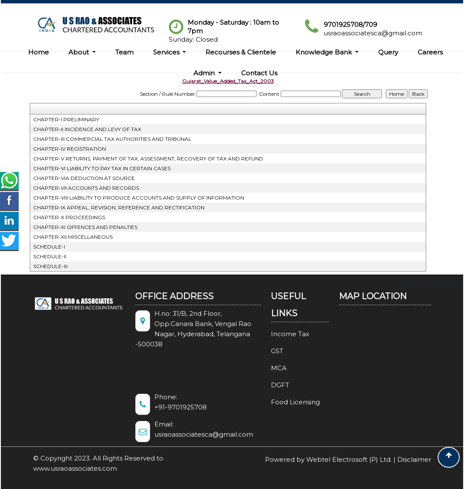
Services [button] (167, 52)
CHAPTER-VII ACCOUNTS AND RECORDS (86, 188)
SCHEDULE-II (49, 256)
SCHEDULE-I (49, 246)
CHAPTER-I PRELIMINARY (66, 119)
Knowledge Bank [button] (324, 52)
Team (124, 52)
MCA (271, 368)
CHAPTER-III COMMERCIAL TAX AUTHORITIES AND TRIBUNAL (112, 139)
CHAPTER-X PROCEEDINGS (69, 217)
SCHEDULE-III (50, 266)
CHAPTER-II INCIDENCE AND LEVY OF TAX (87, 129)
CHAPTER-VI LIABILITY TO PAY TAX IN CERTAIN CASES (102, 168)
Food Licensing (287, 402)
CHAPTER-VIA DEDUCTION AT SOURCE (84, 178)
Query (388, 52)
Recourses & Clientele (240, 52)
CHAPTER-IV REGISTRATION (69, 149)
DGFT (272, 385)
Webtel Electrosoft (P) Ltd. (349, 459)
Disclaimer (414, 459)
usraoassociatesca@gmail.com (373, 33)
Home (38, 52)
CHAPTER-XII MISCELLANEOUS (73, 237)
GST (269, 351)
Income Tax (282, 334)
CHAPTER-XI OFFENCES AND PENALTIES (85, 227)
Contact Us (259, 73)
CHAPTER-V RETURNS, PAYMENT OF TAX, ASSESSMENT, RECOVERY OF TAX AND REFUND (148, 158)
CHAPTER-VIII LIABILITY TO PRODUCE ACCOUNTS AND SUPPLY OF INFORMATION (138, 197)
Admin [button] (205, 73)
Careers (430, 52)
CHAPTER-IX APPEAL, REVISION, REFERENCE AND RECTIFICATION (119, 207)
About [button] (79, 52)
